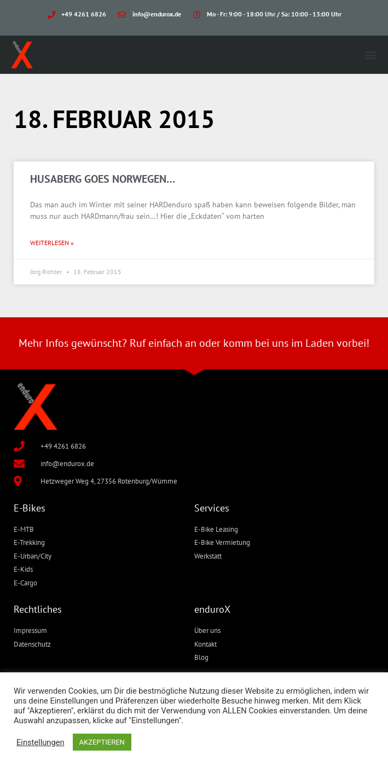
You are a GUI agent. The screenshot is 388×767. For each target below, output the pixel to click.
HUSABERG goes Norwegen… (102, 179)
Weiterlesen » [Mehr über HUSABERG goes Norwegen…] (52, 243)
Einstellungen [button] (40, 742)
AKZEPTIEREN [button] (102, 742)
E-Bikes (29, 508)
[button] (371, 55)
